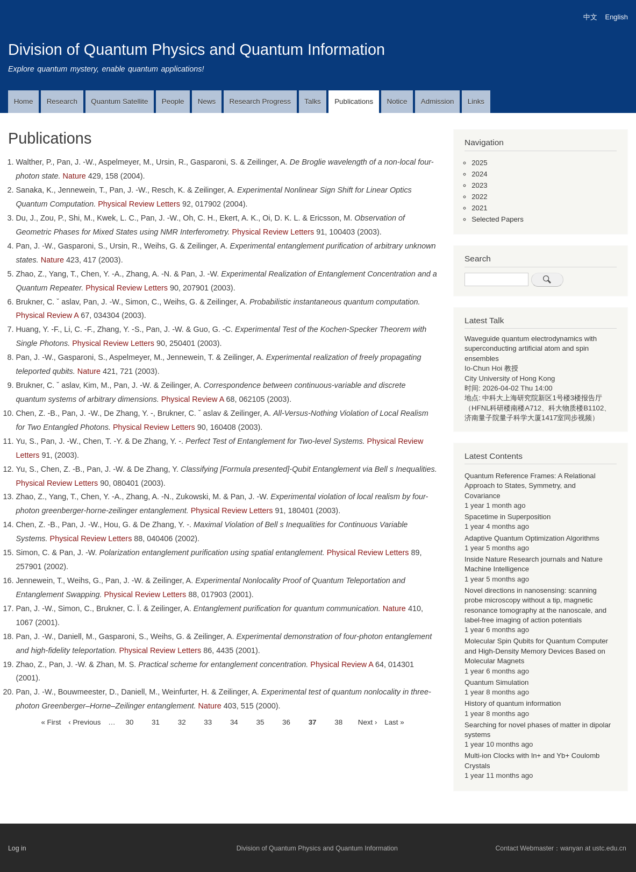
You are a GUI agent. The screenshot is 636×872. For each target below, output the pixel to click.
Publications (353, 101)
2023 (479, 185)
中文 (590, 17)
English (616, 17)
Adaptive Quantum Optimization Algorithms (532, 538)
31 (156, 721)
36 (286, 721)
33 (208, 721)
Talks (312, 101)
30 (130, 721)
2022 (479, 197)
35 (260, 721)
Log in (17, 848)
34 (234, 721)
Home (23, 101)
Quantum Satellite (119, 101)
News (207, 101)
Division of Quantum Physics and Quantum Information (196, 49)
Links (476, 101)
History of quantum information (513, 703)
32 (182, 721)
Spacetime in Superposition (508, 517)
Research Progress (260, 101)
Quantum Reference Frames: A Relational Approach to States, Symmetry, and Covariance (530, 486)
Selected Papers (497, 219)
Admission (437, 101)
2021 (479, 208)
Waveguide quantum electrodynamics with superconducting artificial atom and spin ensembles (531, 349)
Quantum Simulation (496, 682)
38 (338, 721)
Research (62, 101)
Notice (397, 101)
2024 (479, 174)
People (173, 101)
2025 (479, 163)
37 (313, 722)
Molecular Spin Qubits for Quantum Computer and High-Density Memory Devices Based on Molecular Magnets (536, 651)
